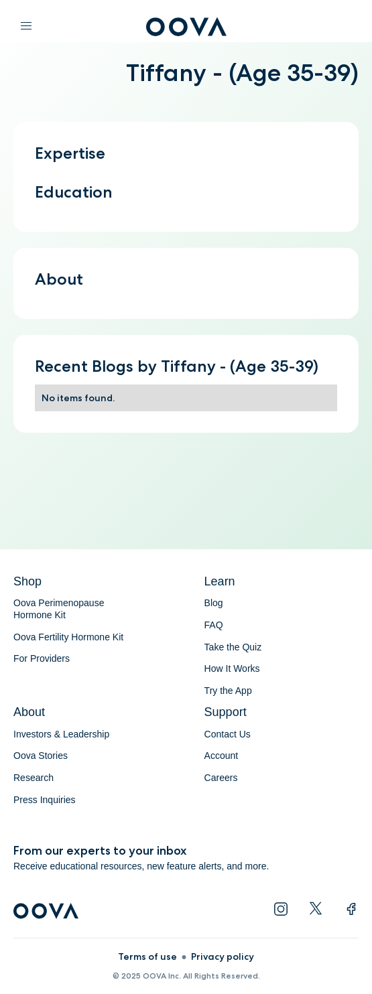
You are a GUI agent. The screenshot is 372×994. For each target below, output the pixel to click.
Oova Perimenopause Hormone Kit (60, 608)
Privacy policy (222, 956)
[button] (26, 27)
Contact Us (227, 734)
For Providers (41, 658)
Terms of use (147, 956)
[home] (186, 30)
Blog (213, 602)
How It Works (232, 668)
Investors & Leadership (61, 734)
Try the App (228, 690)
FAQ (213, 625)
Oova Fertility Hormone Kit (68, 637)
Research (33, 777)
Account (221, 755)
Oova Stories (40, 755)
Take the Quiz (233, 647)
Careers (221, 777)
